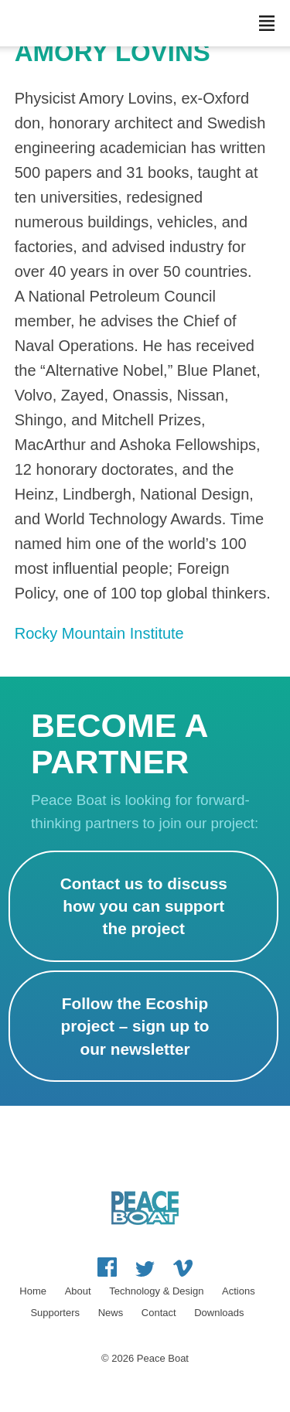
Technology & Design (156, 1291)
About (78, 1291)
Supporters (55, 1312)
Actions (238, 1291)
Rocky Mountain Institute (99, 633)
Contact (159, 1312)
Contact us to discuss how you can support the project (143, 906)
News (111, 1312)
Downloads (219, 1312)
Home (32, 1291)
